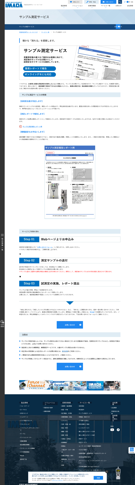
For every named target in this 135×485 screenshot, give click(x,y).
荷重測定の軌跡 (115, 405)
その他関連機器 (24, 445)
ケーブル (22, 427)
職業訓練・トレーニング (66, 452)
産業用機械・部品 (64, 412)
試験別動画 (48, 405)
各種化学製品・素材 (65, 449)
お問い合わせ (107, 2)
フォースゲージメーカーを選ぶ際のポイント (90, 463)
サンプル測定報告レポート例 (32, 126)
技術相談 (80, 401)
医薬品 (61, 441)
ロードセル (23, 405)
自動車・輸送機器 (64, 401)
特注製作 (80, 405)
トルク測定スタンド (26, 416)
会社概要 (114, 401)
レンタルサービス (82, 423)
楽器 (60, 456)
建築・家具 (62, 430)
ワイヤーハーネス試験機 (27, 441)
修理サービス (81, 434)
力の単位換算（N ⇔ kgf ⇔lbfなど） (88, 460)
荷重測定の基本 (49, 401)
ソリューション (76, 6)
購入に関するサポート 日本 (85, 427)
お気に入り (74, 2)
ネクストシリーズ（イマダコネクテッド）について (92, 456)
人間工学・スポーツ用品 (66, 445)
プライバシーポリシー (58, 480)
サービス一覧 (104, 6)
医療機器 (61, 438)
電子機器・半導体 (64, 408)
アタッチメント (24, 419)
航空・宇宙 (62, 405)
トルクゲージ (24, 412)
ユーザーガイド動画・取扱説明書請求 (88, 441)
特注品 (92, 312)
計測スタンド (24, 408)
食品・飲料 (62, 423)
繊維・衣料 (62, 427)
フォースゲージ (24, 401)
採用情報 (113, 409)
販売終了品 (23, 452)
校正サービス (81, 438)
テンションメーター (26, 430)
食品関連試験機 (24, 438)
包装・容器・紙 (63, 419)
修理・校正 (90, 2)
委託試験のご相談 (82, 419)
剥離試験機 (23, 434)
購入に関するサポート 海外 (85, 430)
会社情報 (129, 6)
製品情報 (63, 6)
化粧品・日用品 (63, 434)
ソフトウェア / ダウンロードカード (30, 423)
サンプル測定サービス (84, 408)
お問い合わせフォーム (44, 247)
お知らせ (118, 6)
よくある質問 (81, 470)
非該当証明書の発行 (83, 452)
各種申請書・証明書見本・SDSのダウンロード (91, 449)
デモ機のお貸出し (82, 416)
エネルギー (62, 416)
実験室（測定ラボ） (83, 412)
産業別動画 (91, 6)
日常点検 (80, 467)
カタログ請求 (81, 445)
